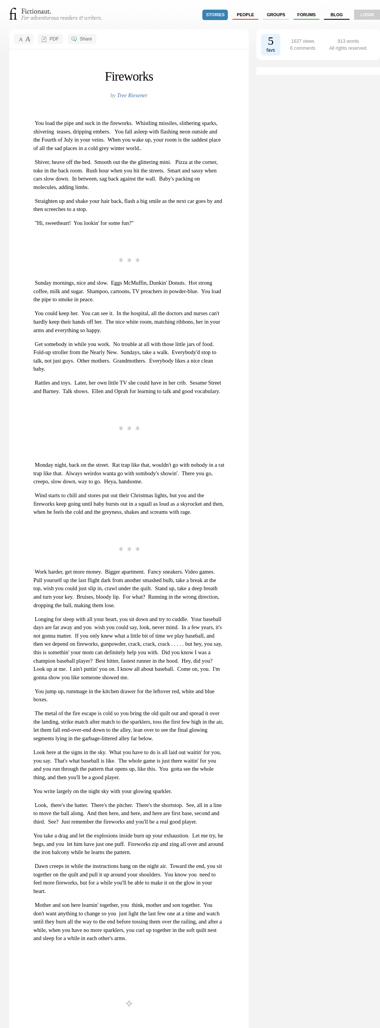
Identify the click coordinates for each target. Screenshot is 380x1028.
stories (215, 14)
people (245, 14)
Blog (337, 14)
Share (86, 39)
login (367, 14)
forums (306, 14)
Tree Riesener (132, 95)
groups (276, 14)
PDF (54, 39)
